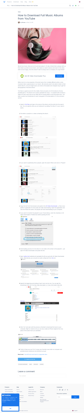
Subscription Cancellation (22, 401)
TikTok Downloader (9, 391)
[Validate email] (75, 396)
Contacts (42, 393)
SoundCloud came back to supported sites (35, 354)
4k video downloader (23, 364)
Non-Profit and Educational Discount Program (44, 400)
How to (18, 389)
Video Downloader (9, 389)
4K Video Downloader (52, 206)
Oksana (23, 22)
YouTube (27, 104)
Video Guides (19, 391)
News (41, 391)
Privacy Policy (6, 400)
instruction (36, 364)
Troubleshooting (20, 395)
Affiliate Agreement (32, 391)
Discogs (22, 301)
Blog (8, 5)
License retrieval (20, 397)
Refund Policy (31, 395)
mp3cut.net (27, 256)
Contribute (42, 395)
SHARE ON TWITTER (29, 359)
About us (42, 389)
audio (30, 364)
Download (59, 76)
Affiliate (41, 397)
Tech (19, 12)
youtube (41, 364)
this (53, 258)
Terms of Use (31, 389)
